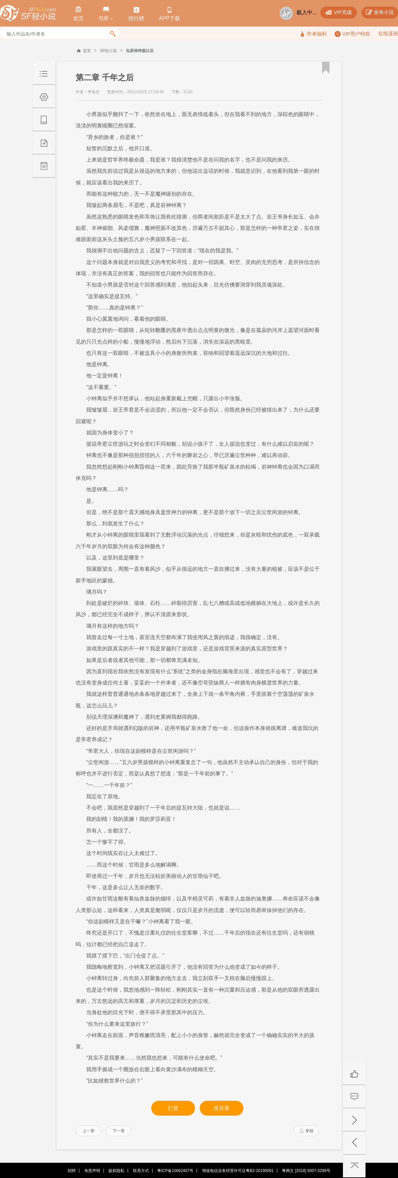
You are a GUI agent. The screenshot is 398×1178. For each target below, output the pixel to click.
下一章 (119, 1131)
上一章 (89, 1131)
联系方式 (141, 1171)
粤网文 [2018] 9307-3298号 (306, 1171)
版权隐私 (116, 1171)
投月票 (222, 1108)
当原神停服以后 (140, 50)
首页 (87, 50)
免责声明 (92, 1171)
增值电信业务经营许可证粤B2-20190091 (238, 1171)
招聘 (72, 1171)
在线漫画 (388, 33)
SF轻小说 (108, 50)
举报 (306, 1131)
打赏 (173, 1108)
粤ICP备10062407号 (175, 1171)
